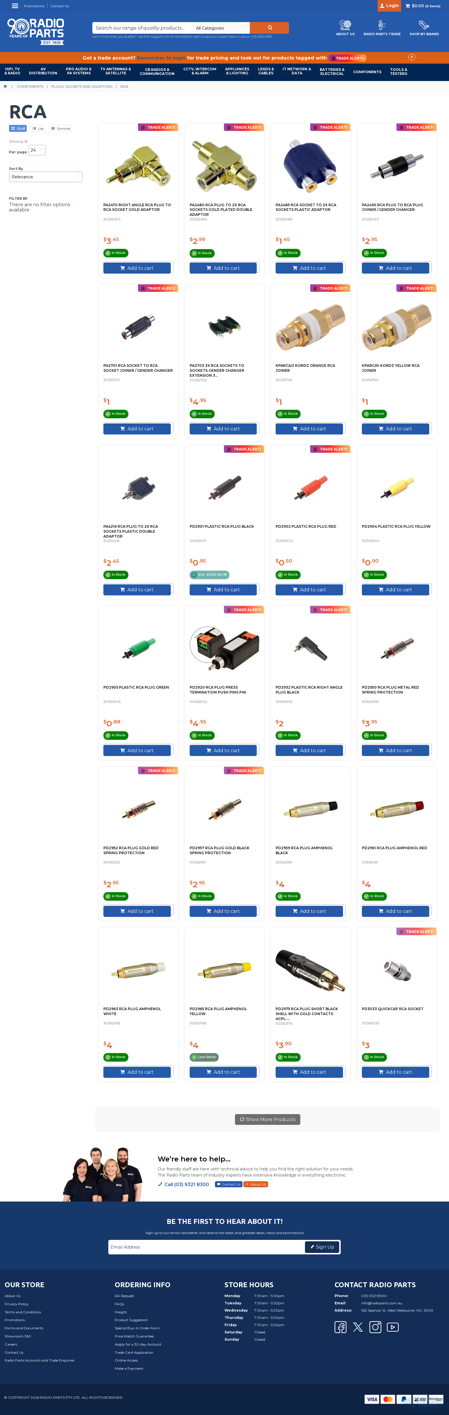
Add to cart (140, 268)
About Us (258, 1184)
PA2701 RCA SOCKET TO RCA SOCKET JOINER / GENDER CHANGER (138, 368)
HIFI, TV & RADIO (12, 71)
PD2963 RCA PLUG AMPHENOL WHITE (132, 1011)
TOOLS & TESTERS (398, 71)
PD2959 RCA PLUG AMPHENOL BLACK (304, 850)
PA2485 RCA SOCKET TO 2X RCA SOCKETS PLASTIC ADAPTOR (306, 207)
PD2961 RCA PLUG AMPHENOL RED (394, 848)
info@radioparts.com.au (381, 1303)
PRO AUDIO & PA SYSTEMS (78, 71)
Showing (18, 141)
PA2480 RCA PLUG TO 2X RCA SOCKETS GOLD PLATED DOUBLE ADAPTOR (221, 210)
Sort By (16, 169)
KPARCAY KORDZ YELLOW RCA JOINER (391, 368)
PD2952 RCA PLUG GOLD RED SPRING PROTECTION (131, 850)
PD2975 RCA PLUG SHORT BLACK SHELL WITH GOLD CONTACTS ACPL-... (307, 1014)
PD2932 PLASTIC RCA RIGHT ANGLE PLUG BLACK (309, 689)
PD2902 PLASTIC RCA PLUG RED (306, 526)
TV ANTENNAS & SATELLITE (115, 71)
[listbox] (220, 28)
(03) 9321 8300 (261, 37)
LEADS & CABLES (266, 71)
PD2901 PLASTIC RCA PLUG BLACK (222, 526)
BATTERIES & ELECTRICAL (332, 71)
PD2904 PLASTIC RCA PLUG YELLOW (396, 526)
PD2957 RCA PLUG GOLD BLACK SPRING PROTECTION (219, 850)
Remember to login (161, 58)
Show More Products (270, 1119)
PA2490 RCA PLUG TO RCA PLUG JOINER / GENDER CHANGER (392, 207)
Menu (15, 7)
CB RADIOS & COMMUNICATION (157, 71)
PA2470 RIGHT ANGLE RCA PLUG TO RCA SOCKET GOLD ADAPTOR (137, 207)
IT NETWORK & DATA (297, 71)
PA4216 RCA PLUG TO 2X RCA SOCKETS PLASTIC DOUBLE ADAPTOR (130, 531)
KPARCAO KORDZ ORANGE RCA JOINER (305, 368)
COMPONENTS (367, 72)
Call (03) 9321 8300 (186, 1184)
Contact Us (231, 1184)
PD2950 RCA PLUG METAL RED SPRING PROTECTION (390, 689)
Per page (18, 152)
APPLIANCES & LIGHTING (237, 71)
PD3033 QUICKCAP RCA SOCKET (392, 1009)
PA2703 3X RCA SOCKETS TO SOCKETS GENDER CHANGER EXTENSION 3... (217, 370)
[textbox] (142, 27)
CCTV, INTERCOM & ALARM (199, 71)
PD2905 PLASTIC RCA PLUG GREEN (136, 687)
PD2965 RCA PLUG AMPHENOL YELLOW (218, 1011)
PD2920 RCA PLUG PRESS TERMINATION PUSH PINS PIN (218, 689)
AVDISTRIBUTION (43, 71)
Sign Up (325, 1247)
